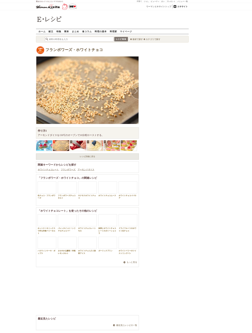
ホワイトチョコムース (107, 189)
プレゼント (171, 1)
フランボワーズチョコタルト (67, 190)
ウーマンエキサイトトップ (158, 6)
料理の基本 (101, 31)
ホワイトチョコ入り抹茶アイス (87, 245)
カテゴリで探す (153, 39)
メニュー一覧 (182, 1)
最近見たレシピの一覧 (126, 325)
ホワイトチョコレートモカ (87, 223)
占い (163, 1)
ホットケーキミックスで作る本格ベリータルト (47, 224)
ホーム (42, 31)
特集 (58, 31)
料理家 (113, 31)
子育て (139, 1)
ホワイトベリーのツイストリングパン (128, 245)
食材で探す (137, 39)
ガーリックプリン (107, 244)
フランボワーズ (68, 169)
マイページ (126, 31)
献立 (51, 31)
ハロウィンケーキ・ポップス (47, 245)
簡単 (66, 31)
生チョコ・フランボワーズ (47, 190)
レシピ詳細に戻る (87, 156)
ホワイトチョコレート (48, 169)
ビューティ (155, 1)
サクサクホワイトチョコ (87, 190)
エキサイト (182, 6)
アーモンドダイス (86, 169)
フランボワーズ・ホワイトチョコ (74, 50)
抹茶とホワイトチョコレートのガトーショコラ (107, 224)
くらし (146, 1)
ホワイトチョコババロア (128, 190)
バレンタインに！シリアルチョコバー (67, 223)
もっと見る (132, 262)
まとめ (75, 31)
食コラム (87, 31)
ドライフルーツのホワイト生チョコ (128, 223)
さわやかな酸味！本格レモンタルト (67, 245)
